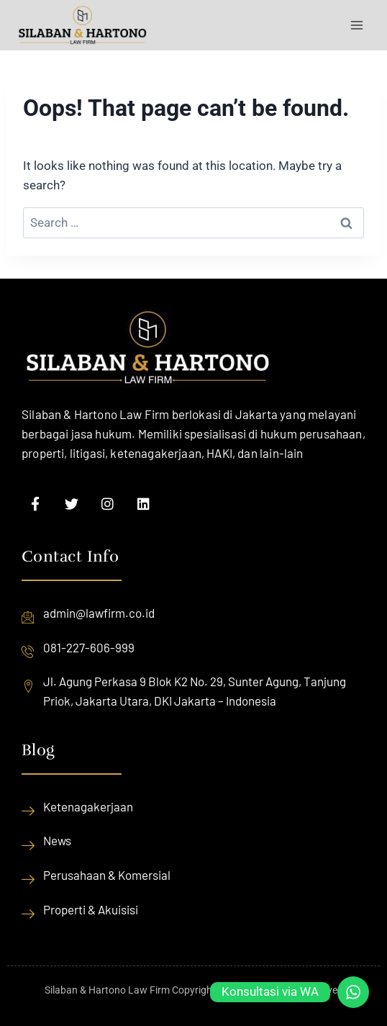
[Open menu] (356, 25)
